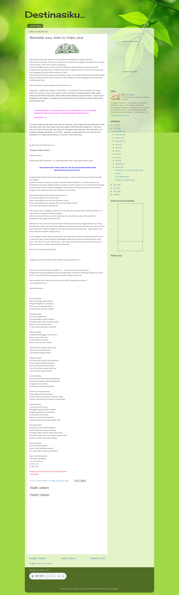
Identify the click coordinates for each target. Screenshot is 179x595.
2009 (115, 195)
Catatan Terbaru (37, 558)
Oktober (118, 138)
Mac (117, 161)
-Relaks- (118, 173)
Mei (116, 154)
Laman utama (35, 26)
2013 (115, 128)
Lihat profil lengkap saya (120, 115)
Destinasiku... (55, 14)
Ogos (117, 144)
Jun (116, 151)
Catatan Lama (97, 558)
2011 (115, 188)
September (119, 141)
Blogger (115, 589)
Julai (117, 148)
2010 (115, 191)
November (119, 135)
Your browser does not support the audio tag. (48, 576)
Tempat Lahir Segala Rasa (125, 180)
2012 (115, 185)
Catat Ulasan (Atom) (44, 563)
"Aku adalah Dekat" (122, 177)
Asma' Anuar (129, 95)
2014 (115, 125)
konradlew (95, 589)
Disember (119, 131)
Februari (118, 164)
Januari (118, 167)
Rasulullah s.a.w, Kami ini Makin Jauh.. (129, 170)
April (117, 157)
